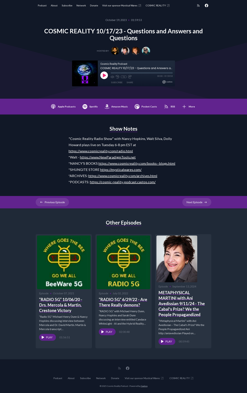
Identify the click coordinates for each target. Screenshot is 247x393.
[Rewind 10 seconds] (117, 77)
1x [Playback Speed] (124, 77)
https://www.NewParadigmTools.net (108, 157)
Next (196, 202)
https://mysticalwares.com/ (121, 169)
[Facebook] (206, 5)
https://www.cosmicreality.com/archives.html (122, 176)
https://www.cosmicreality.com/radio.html (101, 151)
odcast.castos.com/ (141, 182)
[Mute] (112, 76)
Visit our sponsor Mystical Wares (122, 5)
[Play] (104, 75)
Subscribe (67, 5)
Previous (52, 202)
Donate (94, 5)
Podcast (42, 5)
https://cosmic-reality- (107, 182)
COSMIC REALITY (158, 5)
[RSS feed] (198, 5)
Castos (144, 386)
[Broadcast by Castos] (167, 82)
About (54, 5)
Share (130, 82)
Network (81, 5)
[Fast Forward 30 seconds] (130, 77)
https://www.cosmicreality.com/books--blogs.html (136, 163)
